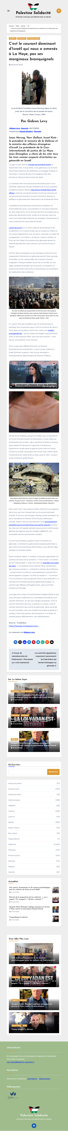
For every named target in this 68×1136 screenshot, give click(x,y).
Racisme (11, 866)
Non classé (12, 838)
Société (11, 877)
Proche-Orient (33, 38)
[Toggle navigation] (8, 11)
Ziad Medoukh (26, 696)
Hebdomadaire (44, 1084)
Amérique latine (14, 800)
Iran (24, 1031)
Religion (11, 872)
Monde (11, 827)
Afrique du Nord (14, 789)
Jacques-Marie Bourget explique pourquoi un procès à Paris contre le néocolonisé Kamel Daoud (32, 1011)
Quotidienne (32, 1084)
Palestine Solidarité (33, 13)
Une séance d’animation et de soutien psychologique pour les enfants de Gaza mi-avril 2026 (32, 702)
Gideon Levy (14, 133)
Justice (13, 38)
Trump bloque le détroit (18, 922)
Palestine (21, 38)
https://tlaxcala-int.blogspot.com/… (24, 631)
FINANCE (11, 811)
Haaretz (24, 133)
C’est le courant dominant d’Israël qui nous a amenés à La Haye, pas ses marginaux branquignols (33, 54)
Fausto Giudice (26, 137)
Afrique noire (13, 794)
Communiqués (14, 805)
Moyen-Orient (13, 833)
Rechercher (14, 770)
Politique (24, 720)
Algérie (14, 744)
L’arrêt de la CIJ (15, 233)
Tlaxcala (37, 137)
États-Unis (16, 1031)
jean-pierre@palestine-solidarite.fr (20, 1067)
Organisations (14, 844)
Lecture (11, 822)
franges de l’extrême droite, (39, 170)
